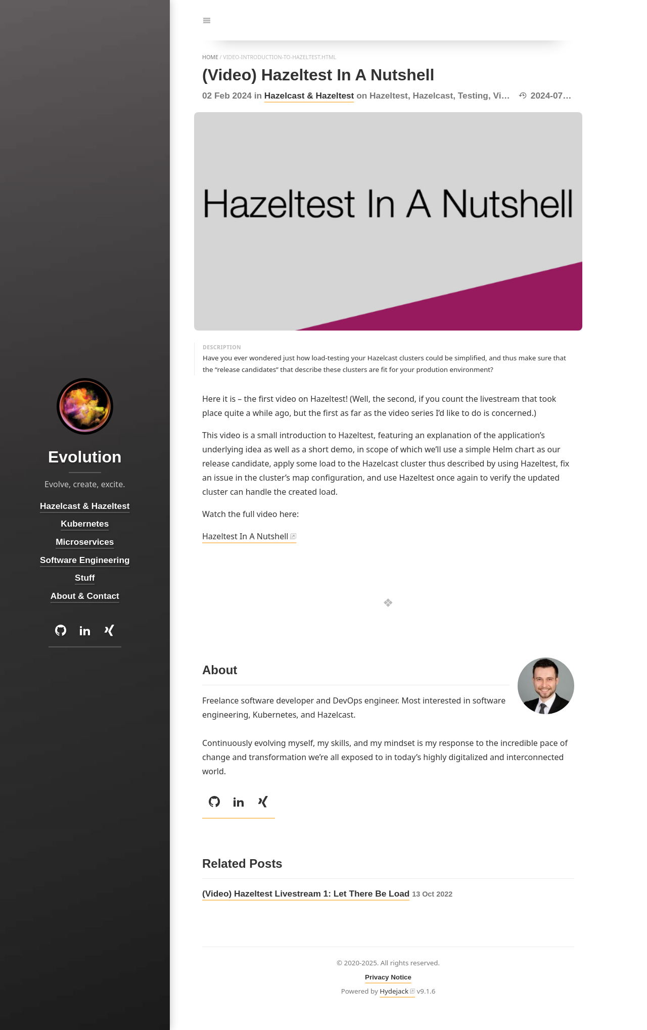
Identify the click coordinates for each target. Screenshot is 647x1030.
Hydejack (394, 991)
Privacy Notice (388, 977)
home (210, 57)
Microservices (85, 542)
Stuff (85, 578)
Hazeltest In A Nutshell (245, 536)
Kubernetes (85, 524)
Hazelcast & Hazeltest (309, 95)
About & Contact (85, 596)
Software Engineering (84, 560)
